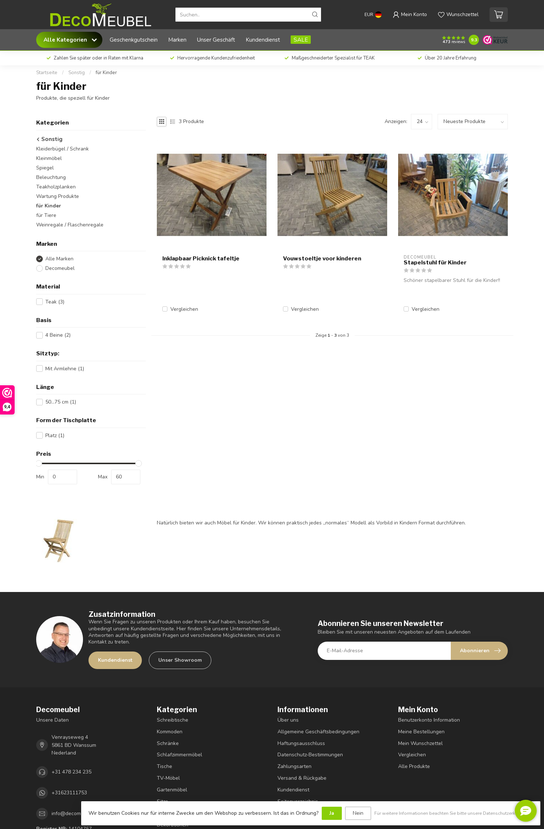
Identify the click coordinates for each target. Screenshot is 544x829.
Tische (164, 766)
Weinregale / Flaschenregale (69, 224)
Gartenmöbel (172, 789)
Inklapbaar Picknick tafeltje (200, 258)
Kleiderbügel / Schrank (62, 148)
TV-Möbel (168, 778)
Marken (177, 39)
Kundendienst (263, 39)
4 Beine (58, 335)
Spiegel (45, 167)
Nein (358, 813)
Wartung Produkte (57, 196)
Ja (331, 813)
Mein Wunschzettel (420, 743)
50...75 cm (60, 402)
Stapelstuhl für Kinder (435, 262)
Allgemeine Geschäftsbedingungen (318, 731)
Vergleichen (184, 309)
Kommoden (169, 731)
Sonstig (76, 72)
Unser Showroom (180, 660)
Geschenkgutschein (134, 39)
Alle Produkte (414, 766)
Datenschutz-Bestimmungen (310, 754)
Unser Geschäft (216, 39)
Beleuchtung (51, 177)
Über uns (288, 720)
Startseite (46, 72)
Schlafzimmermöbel (179, 754)
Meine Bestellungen (421, 731)
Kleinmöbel (49, 158)
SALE (301, 39)
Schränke (168, 743)
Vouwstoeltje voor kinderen (322, 258)
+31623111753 (69, 792)
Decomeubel (60, 268)
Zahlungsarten (294, 766)
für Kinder (106, 72)
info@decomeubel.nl (75, 813)
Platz (54, 435)
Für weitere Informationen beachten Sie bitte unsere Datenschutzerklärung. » (453, 813)
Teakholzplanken (56, 186)
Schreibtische (172, 720)
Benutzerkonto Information (429, 720)
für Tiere (46, 215)
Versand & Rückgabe (301, 778)
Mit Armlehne (64, 368)
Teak (54, 302)
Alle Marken (59, 258)
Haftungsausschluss (301, 743)
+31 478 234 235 (71, 771)
